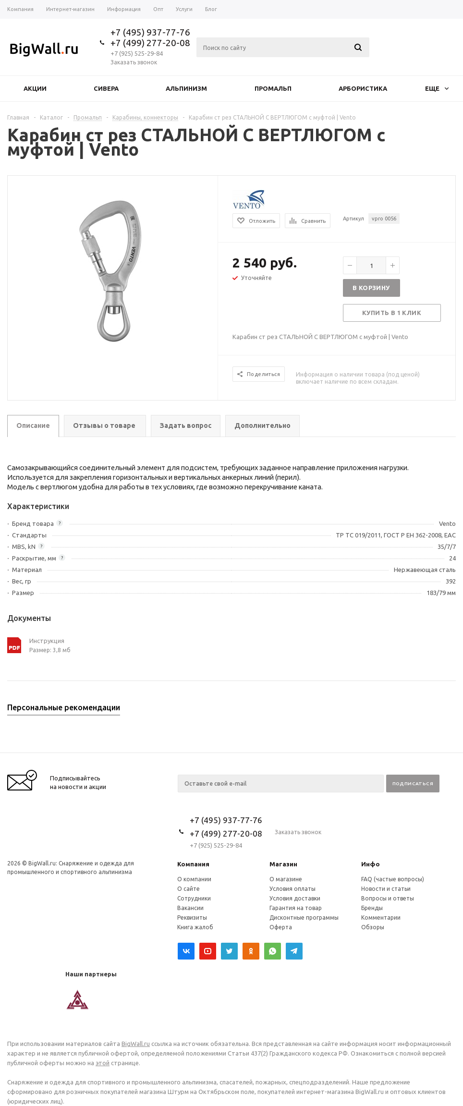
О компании (194, 879)
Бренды (372, 908)
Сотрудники (194, 898)
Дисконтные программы (304, 917)
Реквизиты (192, 917)
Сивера (106, 88)
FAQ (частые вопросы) (392, 879)
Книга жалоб (195, 927)
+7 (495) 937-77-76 (150, 32)
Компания (193, 864)
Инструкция (46, 640)
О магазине (285, 879)
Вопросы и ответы (387, 898)
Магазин (283, 864)
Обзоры (372, 927)
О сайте (188, 889)
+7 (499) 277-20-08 (150, 42)
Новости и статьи (386, 889)
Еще (437, 88)
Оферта (280, 927)
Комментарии (381, 917)
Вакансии (190, 908)
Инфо (370, 864)
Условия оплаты (292, 889)
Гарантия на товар (295, 908)
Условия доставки (294, 898)
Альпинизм (186, 88)
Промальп (273, 88)
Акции (35, 88)
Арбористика (363, 88)
